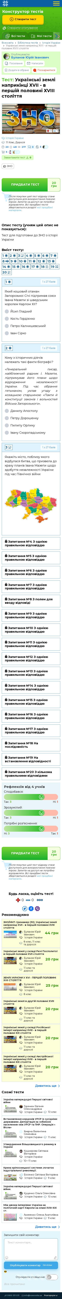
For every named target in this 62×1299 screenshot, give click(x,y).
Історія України (51, 42)
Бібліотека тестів (28, 42)
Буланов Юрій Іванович (30, 57)
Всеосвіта (7, 42)
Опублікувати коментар (31, 1265)
